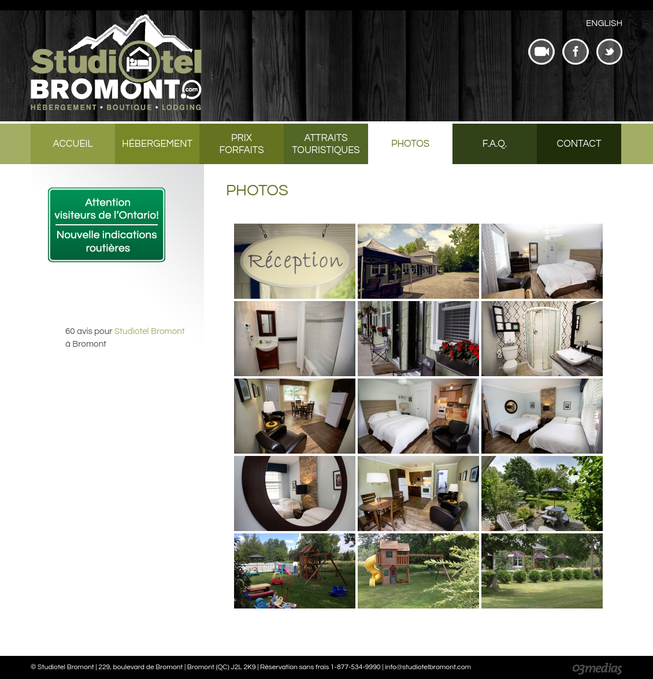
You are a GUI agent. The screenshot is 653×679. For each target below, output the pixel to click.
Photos (410, 144)
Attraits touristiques (325, 144)
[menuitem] (604, 23)
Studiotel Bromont (149, 331)
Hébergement (157, 144)
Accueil (73, 144)
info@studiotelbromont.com (428, 667)
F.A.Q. (495, 144)
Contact (579, 144)
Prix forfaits (241, 144)
